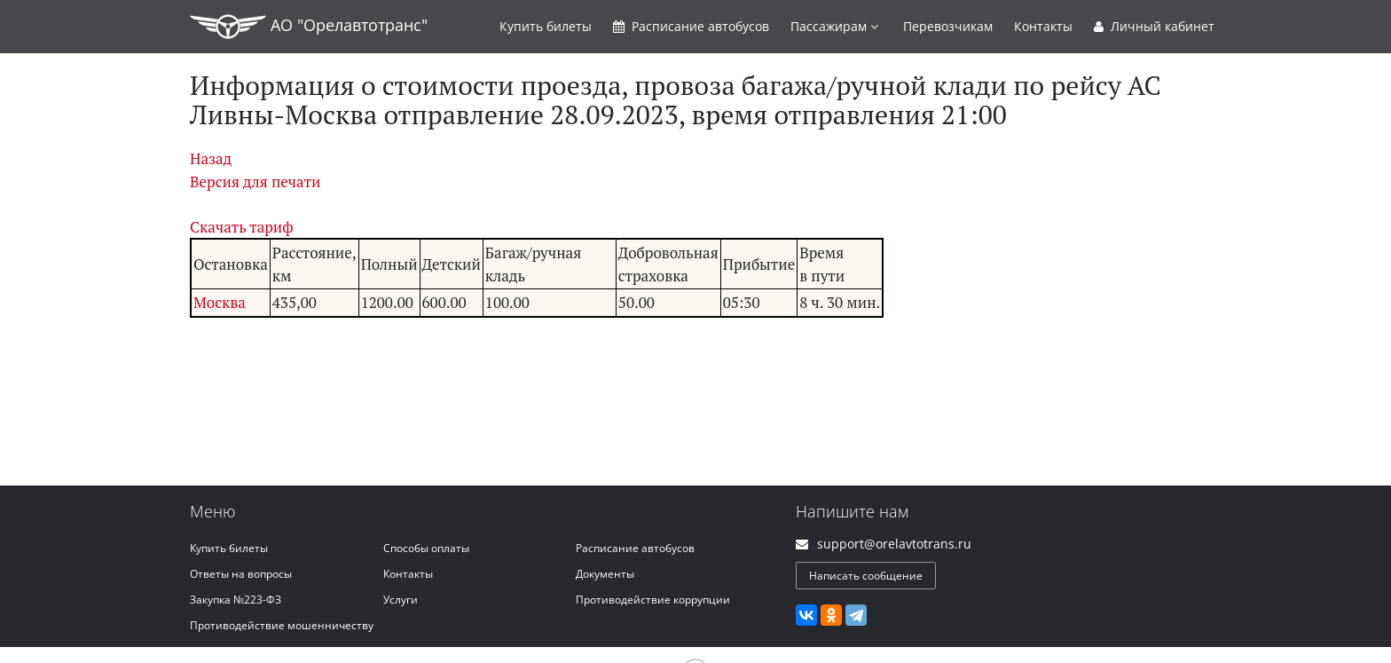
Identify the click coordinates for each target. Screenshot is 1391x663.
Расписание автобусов (635, 548)
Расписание (691, 26)
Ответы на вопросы (241, 573)
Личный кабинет (1154, 26)
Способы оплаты (426, 548)
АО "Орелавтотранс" (309, 26)
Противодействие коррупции (653, 599)
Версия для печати (255, 181)
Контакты (1043, 26)
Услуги (400, 599)
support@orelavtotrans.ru (894, 543)
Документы (605, 573)
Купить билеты (229, 548)
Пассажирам (834, 26)
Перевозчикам (948, 26)
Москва (219, 302)
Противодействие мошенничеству (281, 625)
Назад (211, 158)
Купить (545, 26)
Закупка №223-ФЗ (235, 599)
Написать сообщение (866, 575)
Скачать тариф (242, 227)
